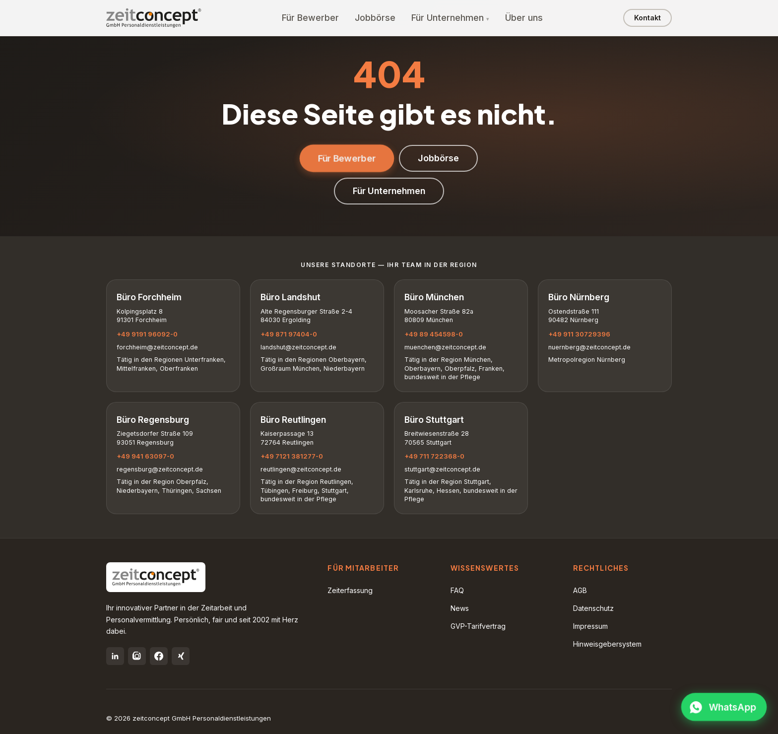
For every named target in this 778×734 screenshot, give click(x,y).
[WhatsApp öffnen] (724, 707)
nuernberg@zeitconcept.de (589, 347)
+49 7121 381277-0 (291, 456)
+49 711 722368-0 (434, 456)
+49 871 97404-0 (288, 334)
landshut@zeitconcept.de (298, 347)
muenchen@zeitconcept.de (445, 347)
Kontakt (647, 17)
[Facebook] (159, 656)
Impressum (590, 626)
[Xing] (181, 656)
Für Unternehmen (447, 17)
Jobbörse (375, 17)
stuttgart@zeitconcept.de (442, 469)
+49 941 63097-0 (145, 456)
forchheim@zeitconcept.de (157, 347)
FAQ (457, 590)
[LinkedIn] (115, 656)
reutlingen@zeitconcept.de (300, 469)
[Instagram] (137, 656)
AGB (580, 590)
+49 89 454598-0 (433, 334)
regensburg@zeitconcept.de (160, 469)
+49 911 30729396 (579, 334)
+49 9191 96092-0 (147, 334)
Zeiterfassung (350, 590)
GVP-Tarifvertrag (478, 626)
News (460, 608)
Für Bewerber (310, 17)
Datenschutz (593, 608)
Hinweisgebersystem (607, 644)
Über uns (524, 17)
